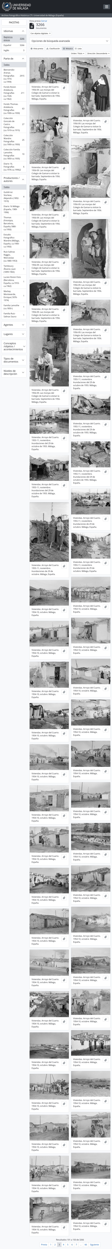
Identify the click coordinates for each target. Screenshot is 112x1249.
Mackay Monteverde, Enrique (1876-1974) (14, 296)
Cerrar (44, 21)
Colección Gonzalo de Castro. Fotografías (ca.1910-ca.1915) (14, 124)
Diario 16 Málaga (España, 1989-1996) (14, 209)
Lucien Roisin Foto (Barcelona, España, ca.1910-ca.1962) (14, 281)
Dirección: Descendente (97, 53)
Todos (7, 64)
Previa (44, 1244)
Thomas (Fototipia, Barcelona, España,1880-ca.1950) (14, 223)
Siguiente (94, 1244)
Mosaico (68, 48)
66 (86, 1244)
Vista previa (37, 48)
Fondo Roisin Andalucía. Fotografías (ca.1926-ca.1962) (14, 93)
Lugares (8, 334)
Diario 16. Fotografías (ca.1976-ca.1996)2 (14, 166)
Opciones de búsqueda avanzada (51, 41)
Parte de (8, 58)
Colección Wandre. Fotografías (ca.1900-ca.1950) (14, 140)
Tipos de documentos (11, 360)
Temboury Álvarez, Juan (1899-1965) (14, 269)
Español (14, 46)
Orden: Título (77, 53)
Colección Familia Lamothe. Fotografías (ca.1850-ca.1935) (14, 154)
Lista (78, 48)
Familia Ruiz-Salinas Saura (14, 315)
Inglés (14, 51)
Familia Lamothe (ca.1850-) (14, 307)
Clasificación (53, 48)
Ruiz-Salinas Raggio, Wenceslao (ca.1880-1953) (14, 256)
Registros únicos (14, 38)
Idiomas (8, 31)
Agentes (8, 324)
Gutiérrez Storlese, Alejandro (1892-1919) (14, 197)
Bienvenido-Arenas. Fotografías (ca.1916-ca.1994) (14, 75)
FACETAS (14, 22)
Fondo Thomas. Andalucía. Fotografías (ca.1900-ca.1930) (14, 108)
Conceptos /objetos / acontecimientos (13, 346)
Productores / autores (11, 179)
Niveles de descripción (10, 372)
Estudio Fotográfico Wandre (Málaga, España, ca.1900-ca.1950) (14, 240)
